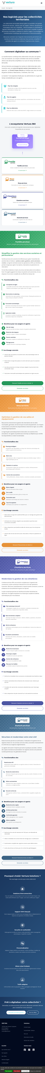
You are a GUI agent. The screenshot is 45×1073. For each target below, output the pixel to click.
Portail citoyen (27, 1027)
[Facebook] (25, 1050)
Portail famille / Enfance (29, 1030)
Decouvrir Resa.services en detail (22, 545)
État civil (26, 1033)
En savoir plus (22, 170)
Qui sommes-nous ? (6, 1049)
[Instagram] (30, 1050)
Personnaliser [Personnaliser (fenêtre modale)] (25, 1071)
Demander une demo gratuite (16, 1012)
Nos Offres (4, 1056)
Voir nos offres (33, 1012)
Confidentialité (5, 1063)
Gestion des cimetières (29, 1040)
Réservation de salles (28, 1037)
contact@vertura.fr (6, 1031)
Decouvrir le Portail (22, 144)
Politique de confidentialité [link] (35, 1071)
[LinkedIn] (34, 1050)
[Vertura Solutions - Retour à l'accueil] (8, 3)
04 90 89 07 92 (5, 1029)
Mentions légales (5, 1059)
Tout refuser (17, 1071)
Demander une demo (22, 388)
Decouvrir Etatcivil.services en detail (22, 858)
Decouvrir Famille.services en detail (22, 383)
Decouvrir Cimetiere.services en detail (22, 703)
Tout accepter (8, 1071)
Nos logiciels (4, 1053)
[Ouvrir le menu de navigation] (41, 3)
